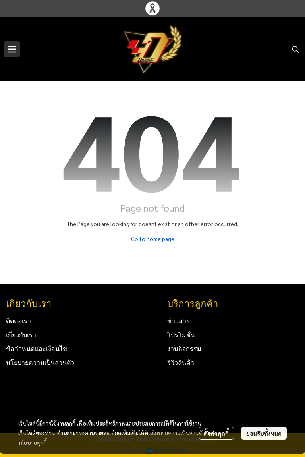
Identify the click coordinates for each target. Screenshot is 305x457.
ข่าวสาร (178, 321)
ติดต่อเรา (18, 321)
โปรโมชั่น (181, 335)
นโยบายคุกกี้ (32, 442)
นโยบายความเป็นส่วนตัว (177, 432)
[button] (295, 49)
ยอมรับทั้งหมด (264, 433)
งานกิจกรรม (184, 349)
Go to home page (152, 238)
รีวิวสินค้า (180, 362)
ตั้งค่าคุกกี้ (216, 433)
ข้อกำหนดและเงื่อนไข (36, 349)
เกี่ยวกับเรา (21, 335)
